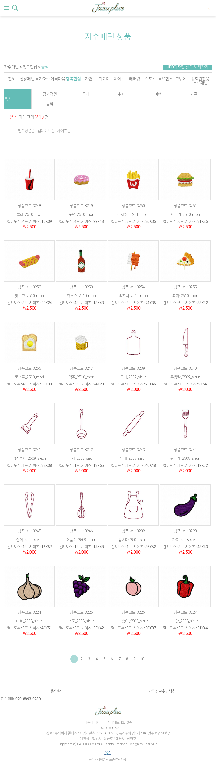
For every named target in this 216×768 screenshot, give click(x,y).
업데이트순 (46, 130)
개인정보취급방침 (162, 691)
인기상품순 (26, 130)
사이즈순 (64, 130)
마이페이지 (200, 8)
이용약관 (54, 691)
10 (142, 659)
